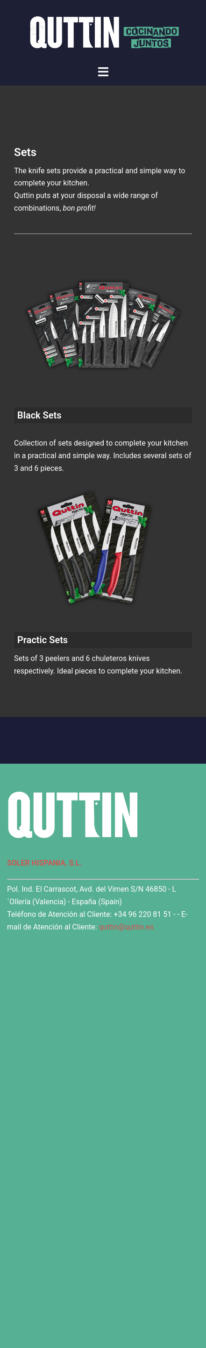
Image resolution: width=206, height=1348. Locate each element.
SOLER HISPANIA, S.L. (44, 862)
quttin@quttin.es (126, 926)
